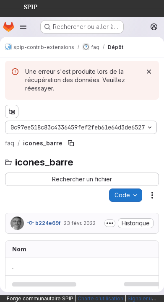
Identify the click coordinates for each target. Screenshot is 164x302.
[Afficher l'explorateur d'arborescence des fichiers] (11, 111)
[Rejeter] (149, 72)
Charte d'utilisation (100, 298)
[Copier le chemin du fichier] (71, 143)
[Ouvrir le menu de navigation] (23, 27)
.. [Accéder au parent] (13, 266)
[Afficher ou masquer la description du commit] (109, 223)
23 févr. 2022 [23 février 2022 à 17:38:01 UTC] (80, 223)
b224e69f (43, 222)
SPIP (23, 6)
